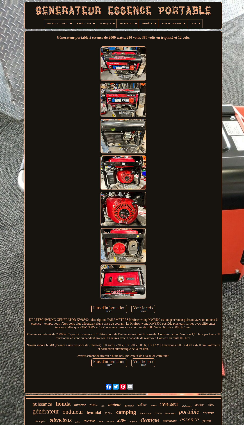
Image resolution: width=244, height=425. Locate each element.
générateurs (186, 406)
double (199, 405)
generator (129, 405)
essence (189, 419)
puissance (42, 404)
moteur (114, 404)
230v (121, 420)
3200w (109, 413)
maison (110, 421)
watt (101, 421)
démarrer (170, 413)
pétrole (206, 421)
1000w (153, 405)
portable (189, 411)
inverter (80, 405)
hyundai (94, 412)
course (208, 413)
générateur (46, 411)
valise (142, 404)
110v (103, 406)
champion (40, 421)
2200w (158, 413)
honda (63, 404)
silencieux (61, 420)
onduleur (73, 411)
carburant (170, 421)
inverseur (169, 404)
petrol (77, 422)
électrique (149, 420)
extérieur (89, 421)
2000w (93, 405)
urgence (133, 421)
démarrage (145, 413)
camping (126, 412)
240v (211, 405)
